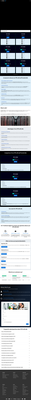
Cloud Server (3, 249)
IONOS (15, 398)
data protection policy (9, 310)
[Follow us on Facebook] (13, 389)
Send (27, 312)
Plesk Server (3, 255)
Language (14, 396)
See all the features (15, 62)
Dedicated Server (4, 242)
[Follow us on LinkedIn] (15, 389)
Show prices (13, 395)
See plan (15, 183)
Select (8, 25)
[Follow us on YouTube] (17, 389)
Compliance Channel (15, 397)
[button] (0, 266)
